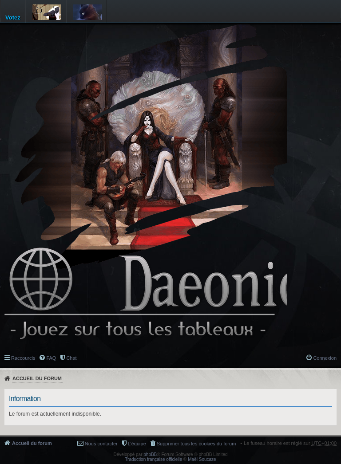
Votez (12, 17)
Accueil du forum (37, 378)
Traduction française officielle (153, 459)
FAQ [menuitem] (51, 358)
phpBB (150, 454)
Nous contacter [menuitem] (101, 443)
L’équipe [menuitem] (137, 443)
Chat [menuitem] (71, 358)
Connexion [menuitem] (325, 358)
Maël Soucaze (202, 459)
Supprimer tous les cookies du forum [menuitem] (196, 443)
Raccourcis (23, 358)
